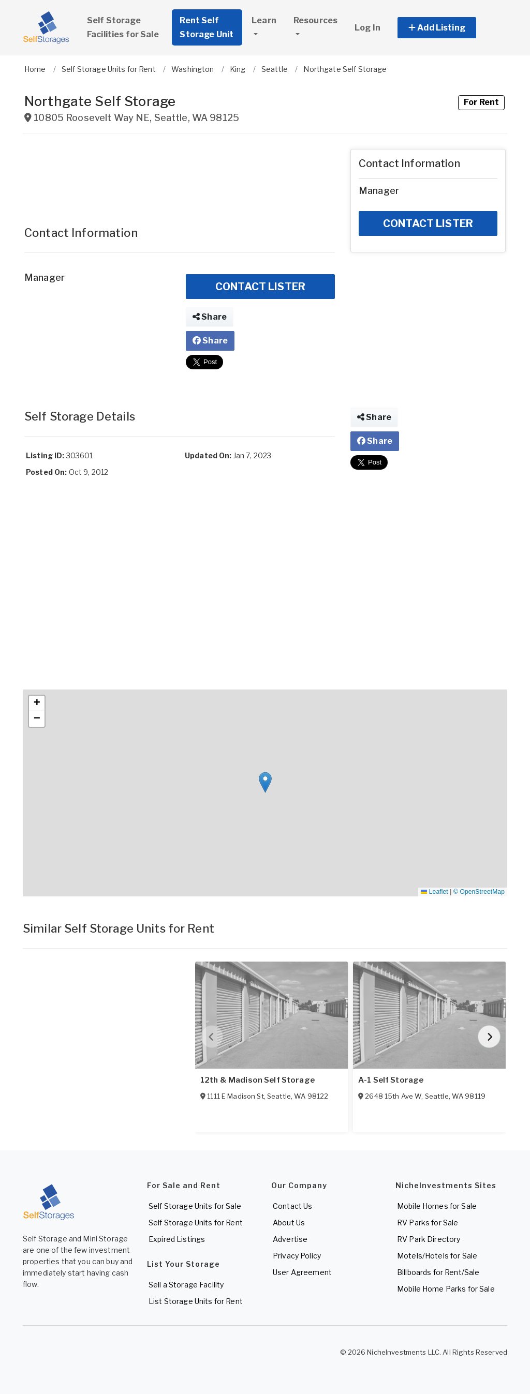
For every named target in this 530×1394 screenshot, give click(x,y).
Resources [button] (315, 20)
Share (210, 317)
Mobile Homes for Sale (437, 1206)
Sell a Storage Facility (186, 1284)
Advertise (290, 1239)
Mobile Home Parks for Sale (446, 1288)
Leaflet (434, 891)
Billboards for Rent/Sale (438, 1272)
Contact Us (292, 1206)
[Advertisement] (179, 175)
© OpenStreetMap (479, 891)
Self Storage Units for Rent (196, 1222)
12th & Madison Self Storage (257, 1080)
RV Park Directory (428, 1239)
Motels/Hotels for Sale (437, 1255)
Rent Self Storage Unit (206, 27)
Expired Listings (177, 1239)
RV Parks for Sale (427, 1222)
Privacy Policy (297, 1255)
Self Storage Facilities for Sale (123, 27)
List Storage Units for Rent (196, 1301)
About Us (289, 1222)
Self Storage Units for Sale (195, 1206)
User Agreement (302, 1272)
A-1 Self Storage (390, 1080)
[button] (448, 28)
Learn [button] (264, 20)
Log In (367, 28)
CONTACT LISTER (260, 286)
